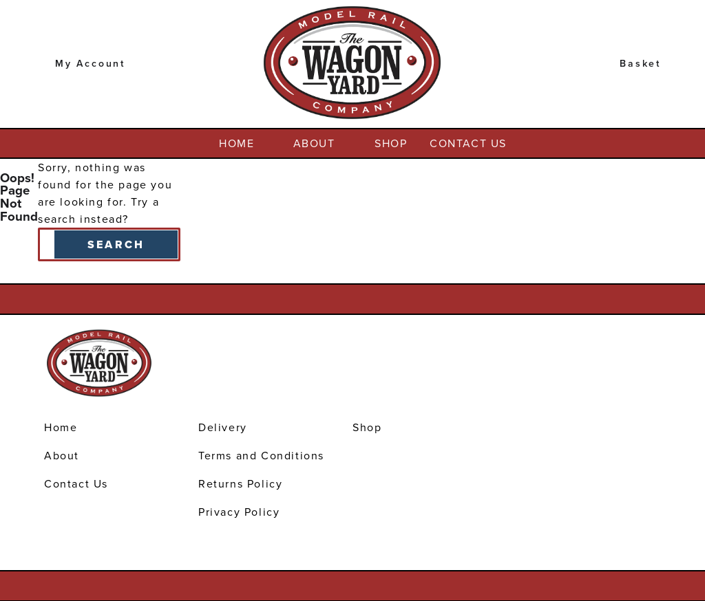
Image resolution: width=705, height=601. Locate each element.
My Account (90, 63)
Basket (640, 63)
